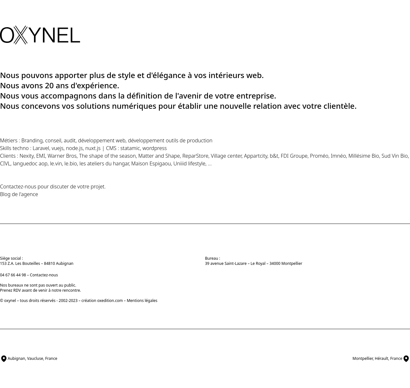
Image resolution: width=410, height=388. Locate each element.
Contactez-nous (18, 186)
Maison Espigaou (151, 163)
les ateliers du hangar (104, 163)
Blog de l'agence (19, 194)
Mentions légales (142, 300)
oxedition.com (110, 300)
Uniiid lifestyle (189, 163)
